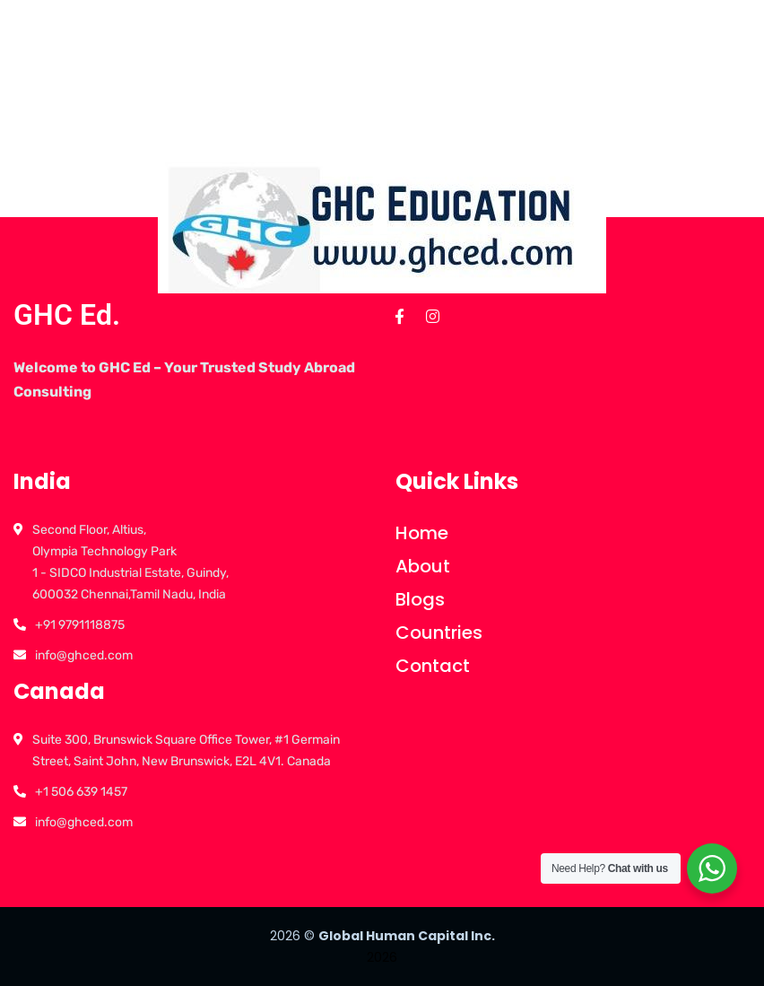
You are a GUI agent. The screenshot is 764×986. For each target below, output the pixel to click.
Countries (438, 632)
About (422, 566)
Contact (432, 665)
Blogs (420, 599)
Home (421, 532)
